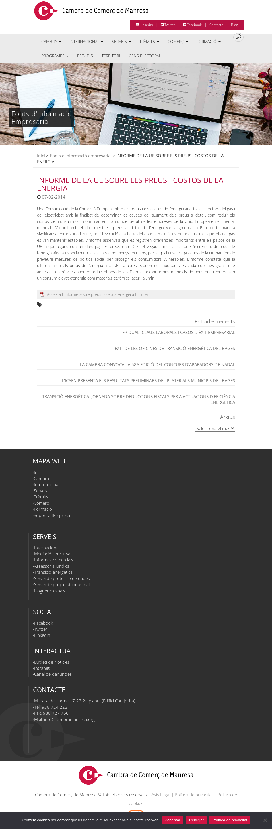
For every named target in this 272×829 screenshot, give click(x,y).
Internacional (86, 41)
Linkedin (144, 24)
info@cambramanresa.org (69, 719)
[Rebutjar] (265, 820)
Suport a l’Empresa (52, 515)
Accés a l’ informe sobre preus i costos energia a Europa (97, 294)
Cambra (51, 41)
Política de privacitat (194, 794)
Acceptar (172, 820)
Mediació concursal (52, 554)
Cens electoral (147, 55)
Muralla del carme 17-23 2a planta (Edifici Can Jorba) (84, 701)
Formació (209, 41)
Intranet (42, 668)
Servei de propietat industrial (62, 584)
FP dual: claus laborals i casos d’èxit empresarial (178, 332)
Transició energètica (53, 572)
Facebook (192, 24)
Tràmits (149, 41)
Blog (234, 24)
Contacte (216, 24)
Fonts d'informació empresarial (81, 155)
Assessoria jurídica (51, 566)
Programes (55, 55)
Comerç (178, 41)
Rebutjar (196, 820)
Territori (111, 55)
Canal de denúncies (53, 674)
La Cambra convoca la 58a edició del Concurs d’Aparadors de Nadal (157, 364)
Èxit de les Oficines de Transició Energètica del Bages (175, 348)
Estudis (85, 55)
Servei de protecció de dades (62, 578)
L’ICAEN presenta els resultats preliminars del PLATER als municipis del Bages (148, 380)
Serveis (121, 41)
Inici (41, 155)
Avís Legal (160, 794)
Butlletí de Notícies (51, 662)
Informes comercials (53, 560)
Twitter (168, 24)
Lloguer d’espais (49, 591)
